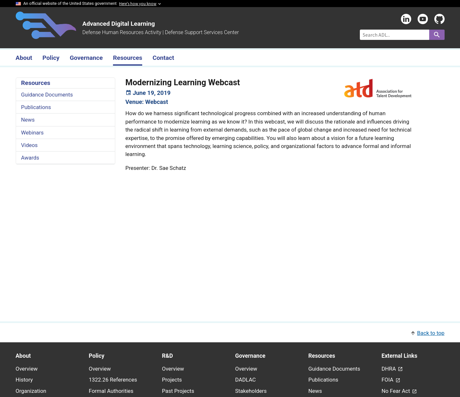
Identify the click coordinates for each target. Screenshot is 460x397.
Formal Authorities (111, 391)
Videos (29, 145)
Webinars (32, 132)
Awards (30, 157)
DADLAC (245, 379)
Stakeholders (251, 391)
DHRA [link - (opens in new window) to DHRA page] (389, 368)
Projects (172, 379)
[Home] (46, 35)
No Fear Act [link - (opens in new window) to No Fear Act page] (397, 391)
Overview (27, 368)
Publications (36, 107)
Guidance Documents (47, 94)
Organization (31, 391)
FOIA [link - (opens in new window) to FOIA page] (388, 379)
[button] (230, 332)
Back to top (430, 333)
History (24, 379)
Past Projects (178, 391)
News (28, 119)
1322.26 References (113, 379)
